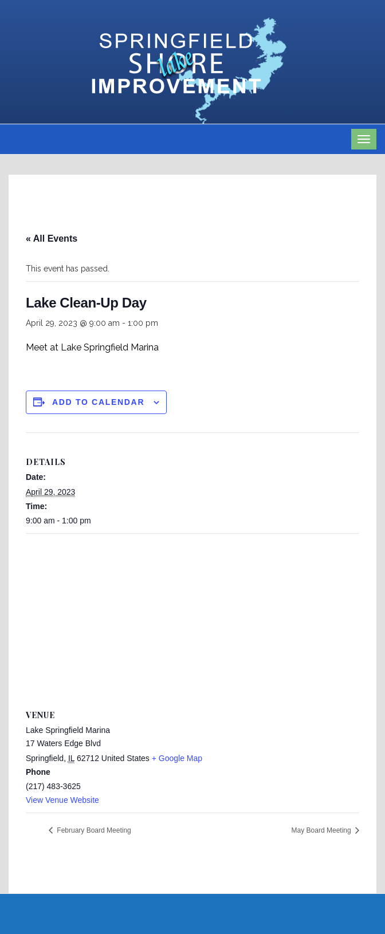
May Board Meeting (322, 830)
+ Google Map (177, 758)
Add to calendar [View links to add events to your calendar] (98, 402)
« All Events (51, 238)
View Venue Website (62, 800)
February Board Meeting (93, 830)
